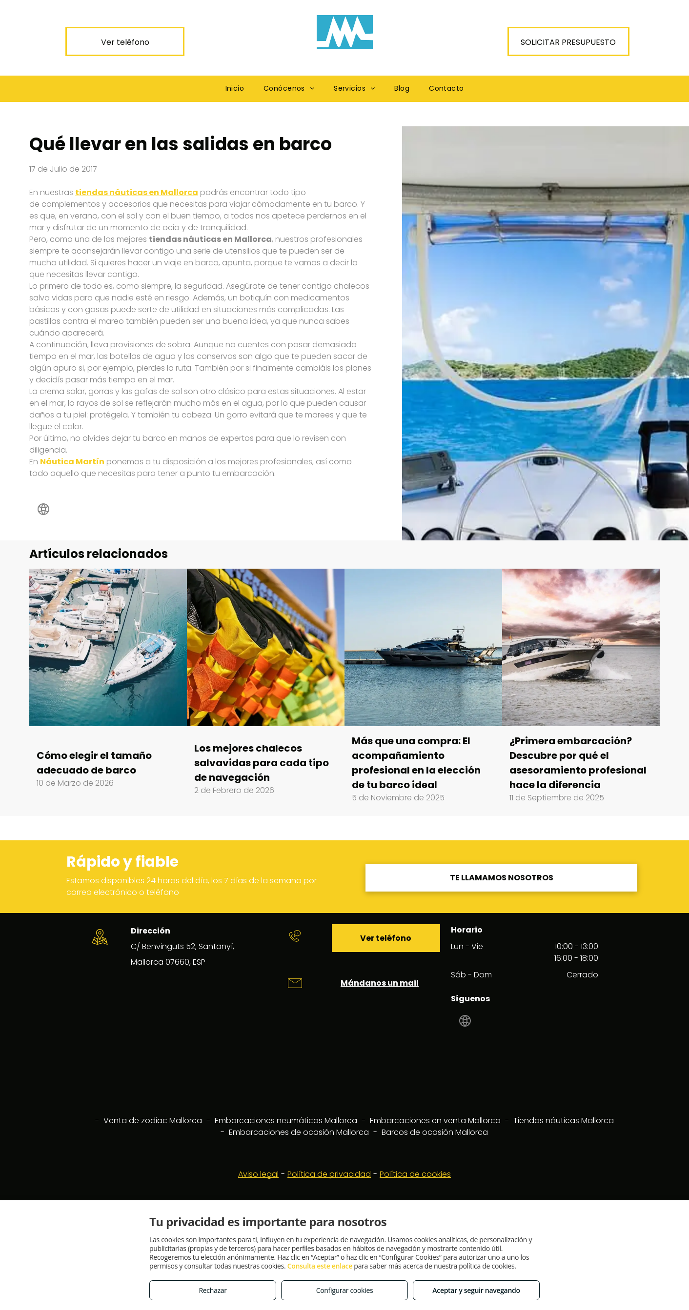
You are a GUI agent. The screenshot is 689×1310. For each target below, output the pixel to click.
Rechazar (212, 1290)
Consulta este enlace (319, 1265)
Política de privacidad (329, 1174)
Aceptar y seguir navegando (476, 1290)
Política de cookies (415, 1174)
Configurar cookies (344, 1290)
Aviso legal (258, 1174)
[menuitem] (235, 88)
